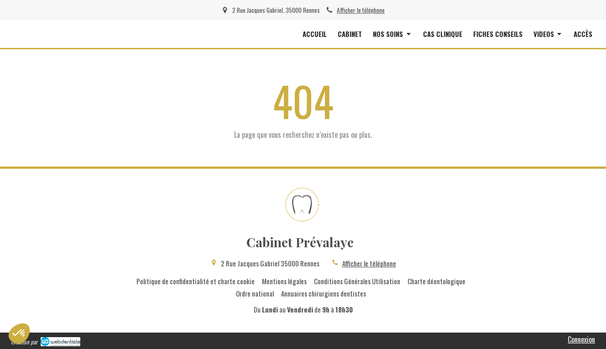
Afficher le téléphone (361, 10)
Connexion (581, 339)
